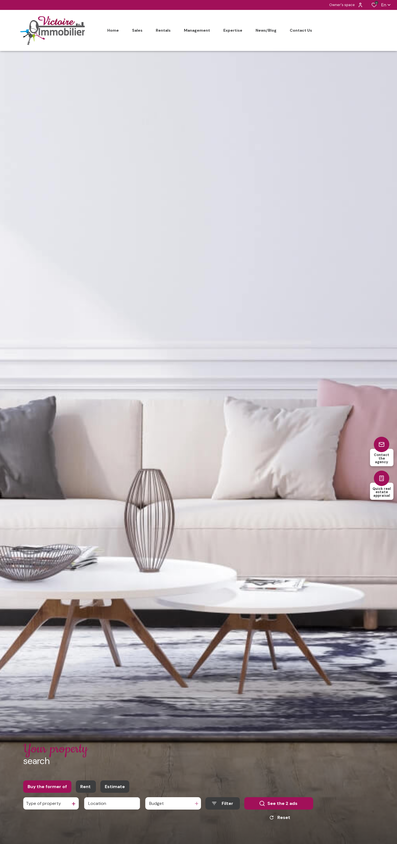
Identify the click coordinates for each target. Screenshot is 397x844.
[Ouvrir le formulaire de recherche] (222, 806)
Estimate (115, 789)
